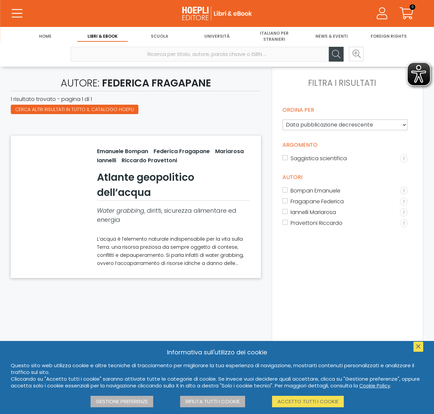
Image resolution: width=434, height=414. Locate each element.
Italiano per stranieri (274, 36)
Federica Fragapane (182, 151)
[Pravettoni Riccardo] (344, 223)
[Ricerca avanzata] (356, 54)
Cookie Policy (374, 385)
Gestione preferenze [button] (122, 401)
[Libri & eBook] (217, 13)
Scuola (159, 36)
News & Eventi (331, 36)
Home (45, 36)
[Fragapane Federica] (344, 202)
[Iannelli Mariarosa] (344, 212)
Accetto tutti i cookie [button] (307, 401)
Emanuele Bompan (122, 151)
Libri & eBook (103, 36)
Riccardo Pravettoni (149, 160)
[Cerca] (336, 54)
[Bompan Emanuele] (344, 191)
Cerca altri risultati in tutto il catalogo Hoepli (74, 109)
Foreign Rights (389, 36)
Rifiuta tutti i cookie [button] (213, 401)
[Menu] (17, 13)
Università (217, 36)
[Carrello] (406, 13)
